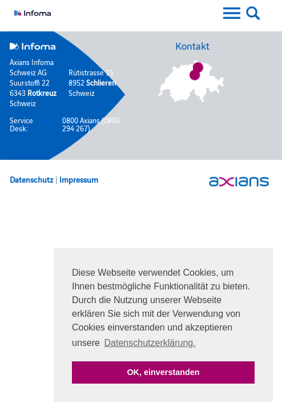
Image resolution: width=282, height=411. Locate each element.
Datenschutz (31, 179)
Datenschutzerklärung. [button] (150, 343)
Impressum (78, 179)
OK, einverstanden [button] (163, 372)
